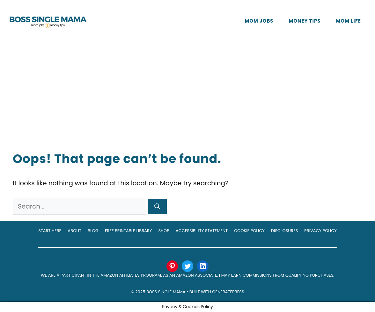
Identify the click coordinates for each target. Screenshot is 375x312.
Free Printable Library (128, 231)
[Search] (157, 206)
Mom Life (348, 21)
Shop (163, 231)
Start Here (49, 231)
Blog (93, 231)
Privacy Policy (320, 231)
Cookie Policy (249, 231)
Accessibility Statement (202, 231)
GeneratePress (228, 292)
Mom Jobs (259, 21)
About (74, 231)
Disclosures (284, 231)
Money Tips (305, 21)
